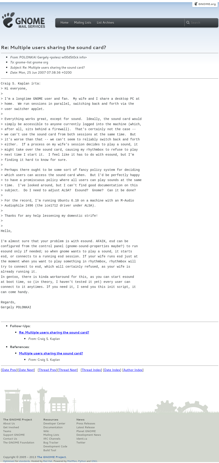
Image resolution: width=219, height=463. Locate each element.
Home (64, 22)
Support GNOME (14, 435)
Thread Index (91, 370)
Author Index (132, 370)
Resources (50, 419)
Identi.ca (81, 439)
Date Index (112, 370)
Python (82, 461)
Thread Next (68, 370)
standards (24, 461)
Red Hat (47, 461)
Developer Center (54, 423)
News (80, 419)
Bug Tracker (50, 442)
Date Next (26, 370)
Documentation (53, 427)
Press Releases (85, 423)
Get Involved (11, 427)
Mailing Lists (82, 22)
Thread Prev (47, 370)
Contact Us (10, 439)
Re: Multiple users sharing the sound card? (54, 332)
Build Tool (49, 450)
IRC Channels (51, 439)
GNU (94, 461)
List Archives (105, 22)
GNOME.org (207, 4)
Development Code (55, 446)
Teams (7, 431)
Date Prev (9, 370)
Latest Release (85, 427)
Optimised (8, 461)
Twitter (80, 442)
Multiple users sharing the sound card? (51, 353)
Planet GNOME (86, 431)
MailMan (72, 461)
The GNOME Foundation (18, 442)
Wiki (46, 431)
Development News (88, 435)
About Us (9, 423)
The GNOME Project (17, 419)
